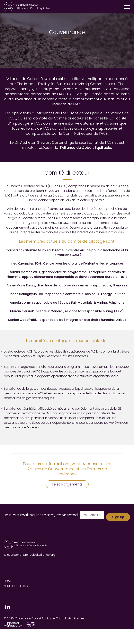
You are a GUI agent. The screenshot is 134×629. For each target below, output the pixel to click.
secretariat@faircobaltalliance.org (31, 555)
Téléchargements (67, 484)
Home (8, 581)
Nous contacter (16, 586)
